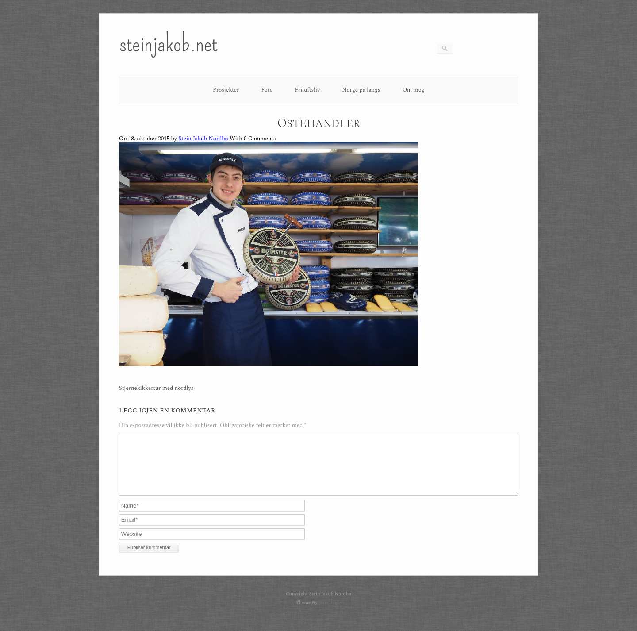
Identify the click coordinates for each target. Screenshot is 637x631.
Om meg (414, 89)
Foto (266, 89)
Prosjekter (226, 89)
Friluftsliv (307, 89)
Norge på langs (361, 89)
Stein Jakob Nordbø (203, 138)
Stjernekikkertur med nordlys (156, 388)
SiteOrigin (329, 613)
